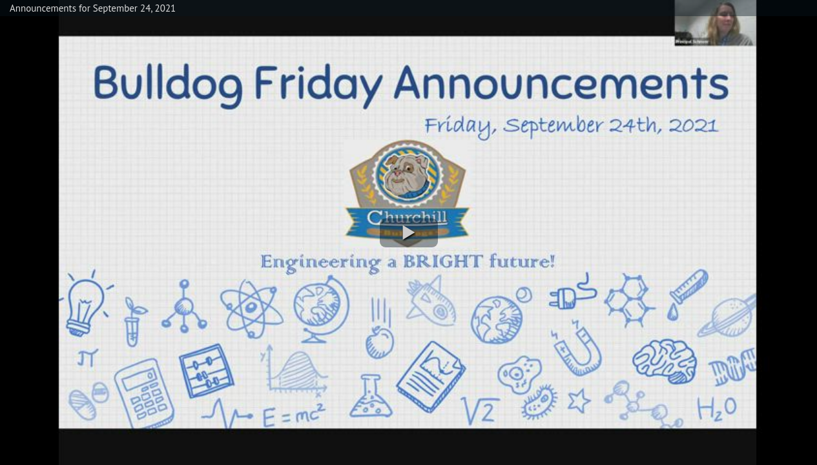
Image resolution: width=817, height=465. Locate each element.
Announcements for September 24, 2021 (93, 8)
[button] (409, 232)
